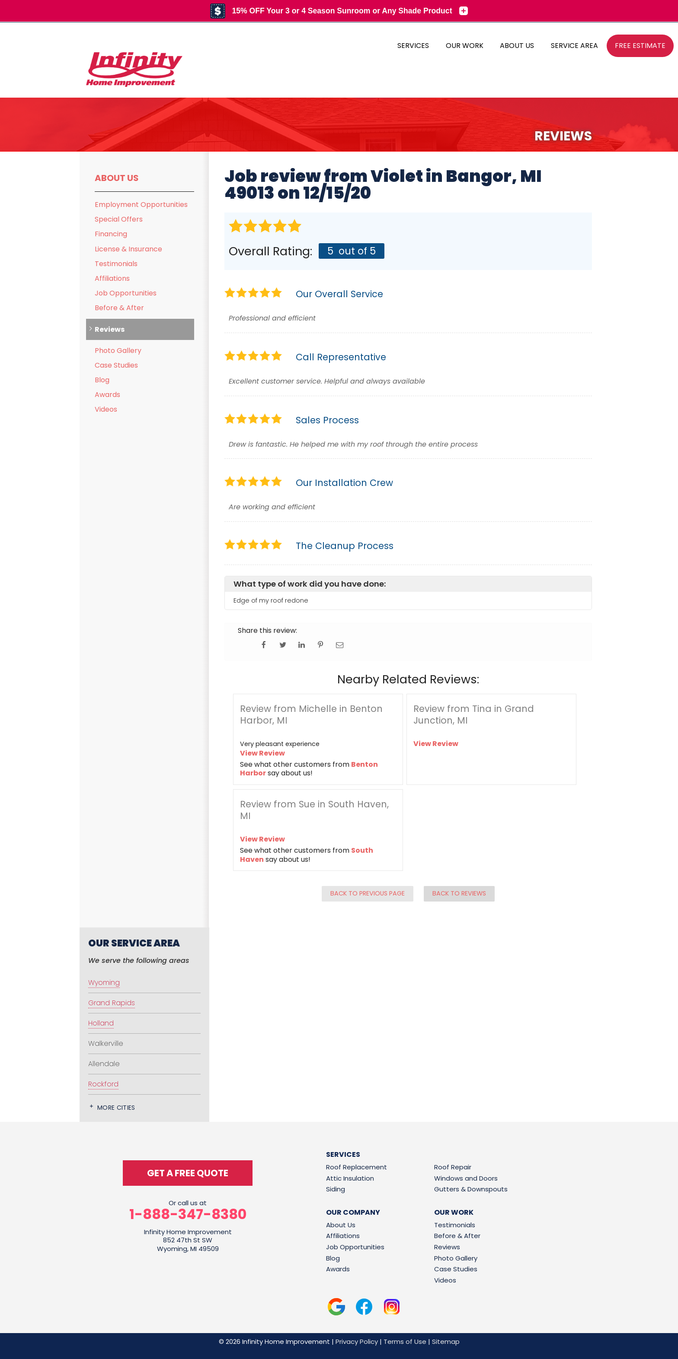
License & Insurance (128, 249)
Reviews (110, 329)
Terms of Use (405, 1341)
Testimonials (116, 264)
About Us (117, 178)
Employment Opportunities (141, 204)
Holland (101, 1023)
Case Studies (116, 365)
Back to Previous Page (367, 893)
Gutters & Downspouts (471, 1189)
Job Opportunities (126, 293)
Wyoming (104, 982)
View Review (262, 753)
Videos (106, 409)
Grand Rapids (111, 1003)
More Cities (116, 1107)
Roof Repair (452, 1167)
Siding (335, 1189)
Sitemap (446, 1341)
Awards (107, 395)
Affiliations (112, 278)
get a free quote (187, 1173)
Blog (102, 380)
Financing (111, 234)
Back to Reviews (459, 893)
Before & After (119, 308)
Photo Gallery (118, 350)
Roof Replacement (356, 1167)
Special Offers (119, 219)
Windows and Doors (466, 1178)
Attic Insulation (350, 1178)
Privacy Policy (357, 1341)
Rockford (103, 1084)
